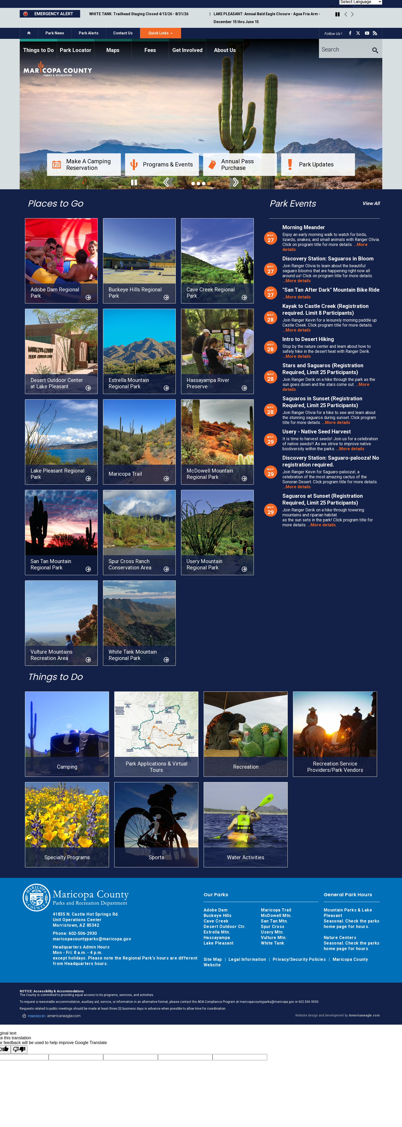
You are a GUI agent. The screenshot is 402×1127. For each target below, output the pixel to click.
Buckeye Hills (218, 915)
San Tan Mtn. (274, 921)
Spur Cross (273, 926)
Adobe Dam (216, 910)
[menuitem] (38, 49)
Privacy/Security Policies (300, 959)
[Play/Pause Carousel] (337, 14)
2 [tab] (198, 183)
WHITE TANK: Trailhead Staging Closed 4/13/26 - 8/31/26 (138, 14)
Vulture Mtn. (273, 937)
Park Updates (310, 164)
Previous (345, 14)
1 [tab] (193, 183)
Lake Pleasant (219, 943)
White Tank (272, 943)
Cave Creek (216, 921)
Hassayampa (217, 937)
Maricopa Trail (276, 910)
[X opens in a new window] (359, 33)
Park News (54, 33)
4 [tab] (209, 183)
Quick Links (164, 34)
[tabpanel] (201, 114)
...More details (296, 280)
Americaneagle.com (364, 1015)
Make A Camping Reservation (81, 164)
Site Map (213, 959)
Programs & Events (161, 164)
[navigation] (201, 49)
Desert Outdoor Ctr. (225, 926)
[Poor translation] (19, 1049)
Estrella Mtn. (217, 932)
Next (352, 14)
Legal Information (248, 959)
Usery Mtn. (272, 932)
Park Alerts (89, 33)
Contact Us (123, 33)
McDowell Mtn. (276, 915)
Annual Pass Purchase (231, 164)
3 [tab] (203, 183)
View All (371, 203)
